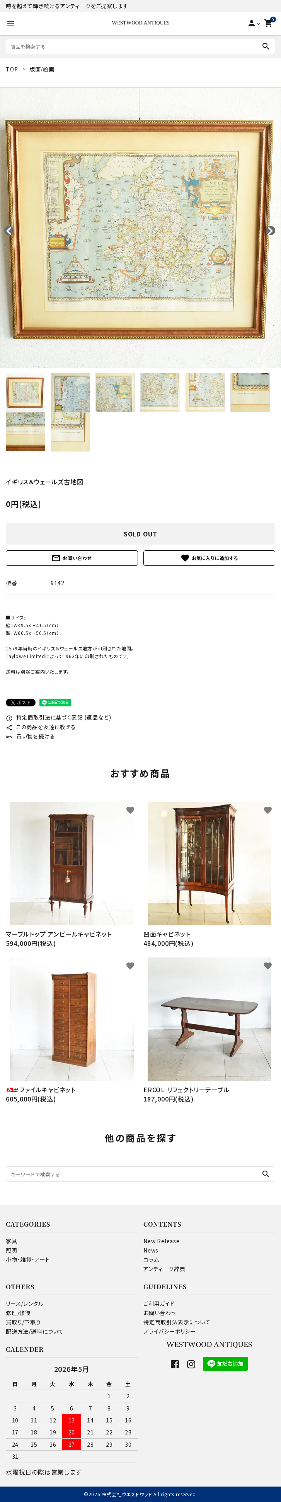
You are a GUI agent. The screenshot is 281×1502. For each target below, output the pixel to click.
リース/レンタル (24, 1303)
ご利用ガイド (159, 1303)
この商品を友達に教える (41, 727)
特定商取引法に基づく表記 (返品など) (58, 717)
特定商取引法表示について (177, 1322)
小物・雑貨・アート (28, 1259)
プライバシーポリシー (169, 1331)
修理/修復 (18, 1313)
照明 (11, 1250)
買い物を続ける (30, 736)
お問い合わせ (71, 558)
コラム (151, 1259)
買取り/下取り (23, 1322)
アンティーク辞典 (164, 1269)
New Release (161, 1241)
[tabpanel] (140, 227)
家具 (11, 1241)
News (150, 1250)
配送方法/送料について (35, 1331)
